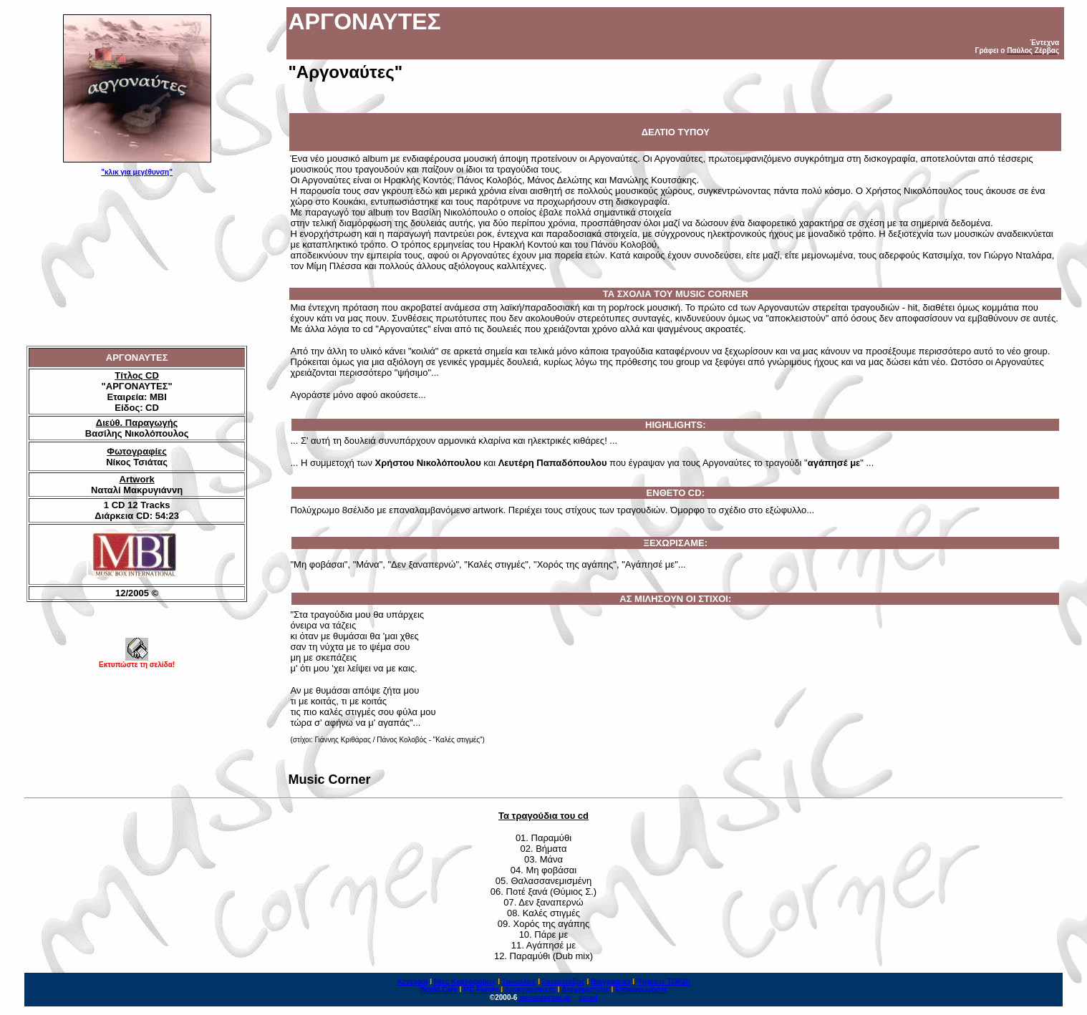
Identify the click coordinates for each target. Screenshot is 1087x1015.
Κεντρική (412, 982)
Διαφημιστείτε (585, 990)
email (588, 997)
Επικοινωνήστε (641, 990)
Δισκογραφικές (530, 990)
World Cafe (439, 990)
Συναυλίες (519, 982)
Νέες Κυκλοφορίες (465, 982)
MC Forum (480, 990)
